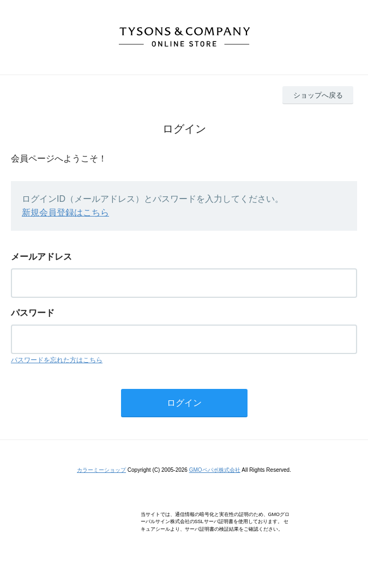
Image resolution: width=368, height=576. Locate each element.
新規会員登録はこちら (65, 212)
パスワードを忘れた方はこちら (56, 360)
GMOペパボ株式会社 (214, 470)
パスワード (33, 312)
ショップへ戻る (318, 95)
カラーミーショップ (101, 470)
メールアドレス (41, 256)
